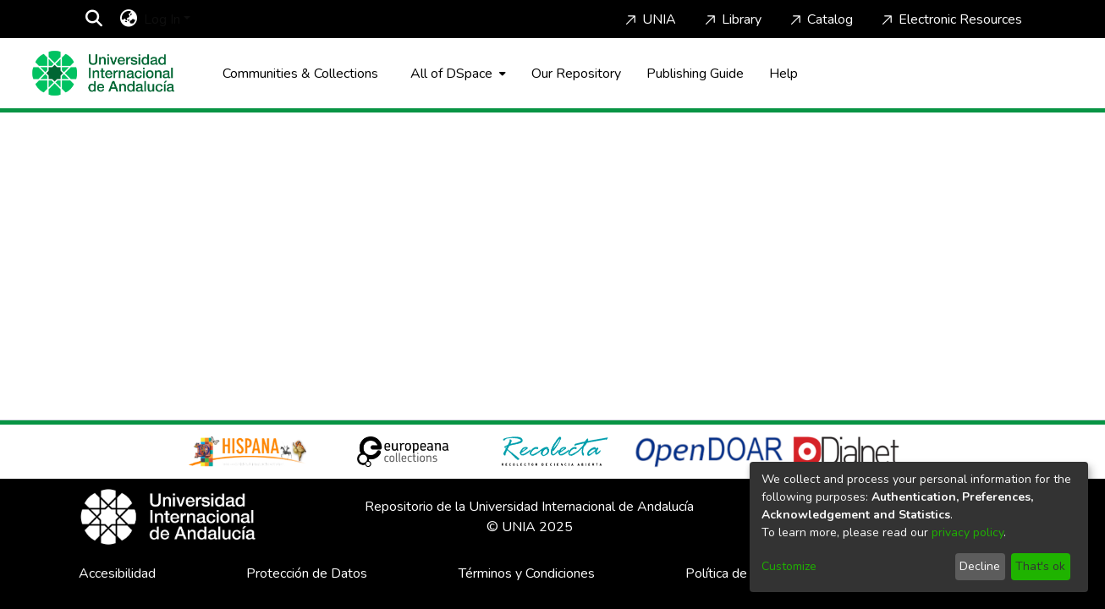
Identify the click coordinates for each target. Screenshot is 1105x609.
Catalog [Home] (820, 19)
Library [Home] (731, 19)
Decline (979, 566)
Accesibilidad (117, 573)
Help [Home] (783, 73)
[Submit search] (93, 19)
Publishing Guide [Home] (695, 73)
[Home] (103, 73)
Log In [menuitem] (162, 19)
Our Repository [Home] (576, 73)
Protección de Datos (306, 573)
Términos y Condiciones (527, 573)
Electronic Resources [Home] (950, 19)
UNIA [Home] (649, 19)
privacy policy (967, 532)
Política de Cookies (741, 573)
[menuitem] (128, 19)
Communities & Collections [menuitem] (300, 73)
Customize (788, 566)
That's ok (1040, 566)
